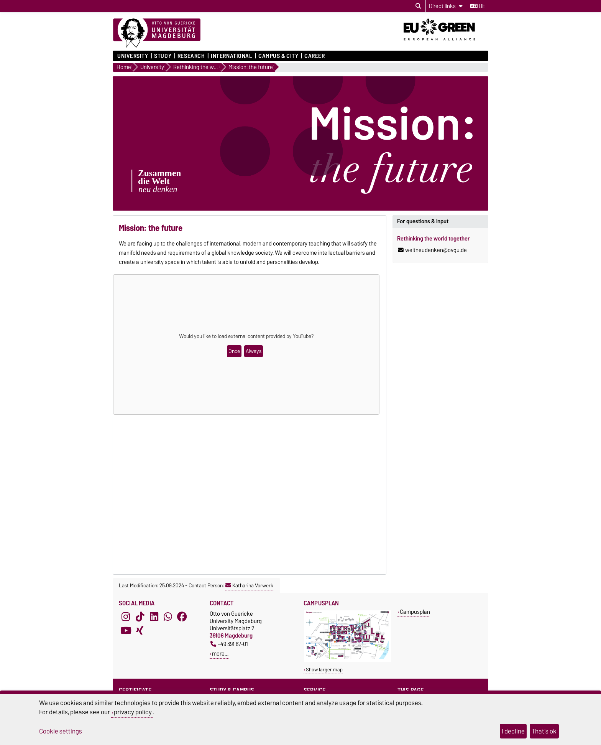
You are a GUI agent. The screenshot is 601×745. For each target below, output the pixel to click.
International (231, 56)
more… (220, 653)
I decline (513, 731)
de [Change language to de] (477, 6)
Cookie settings (60, 731)
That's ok (544, 731)
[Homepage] (157, 33)
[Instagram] (126, 617)
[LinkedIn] (154, 617)
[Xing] (140, 631)
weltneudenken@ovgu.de (432, 250)
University (132, 56)
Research (191, 56)
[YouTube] (126, 631)
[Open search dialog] (418, 6)
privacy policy (133, 712)
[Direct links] (446, 6)
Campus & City (278, 56)
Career (314, 56)
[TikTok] (140, 617)
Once (234, 351)
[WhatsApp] (168, 617)
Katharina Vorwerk (249, 585)
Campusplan (415, 611)
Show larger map (324, 670)
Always (253, 351)
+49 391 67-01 (229, 644)
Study (162, 56)
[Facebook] (182, 617)
